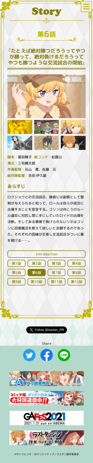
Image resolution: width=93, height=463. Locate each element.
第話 (16, 263)
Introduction (46, 253)
